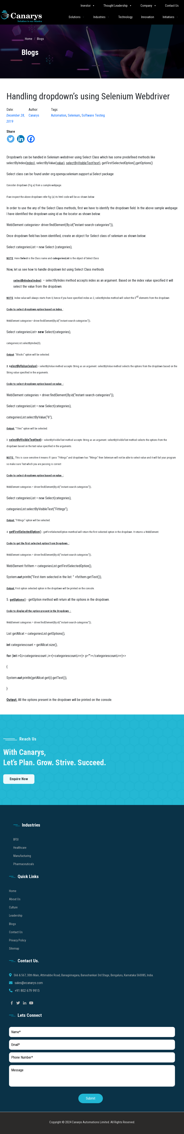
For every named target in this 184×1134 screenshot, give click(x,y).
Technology (125, 17)
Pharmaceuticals (23, 871)
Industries (101, 17)
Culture (13, 914)
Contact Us (172, 5)
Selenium (74, 115)
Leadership (15, 923)
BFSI (16, 847)
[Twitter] (10, 139)
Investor (88, 5)
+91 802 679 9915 (27, 998)
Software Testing (93, 115)
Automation (58, 115)
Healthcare (19, 855)
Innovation (147, 17)
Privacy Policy (17, 947)
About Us (14, 906)
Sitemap (14, 956)
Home (28, 39)
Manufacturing (22, 863)
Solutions (77, 17)
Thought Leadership (118, 5)
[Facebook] (31, 139)
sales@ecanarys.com (29, 990)
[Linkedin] (21, 139)
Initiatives (171, 17)
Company (148, 5)
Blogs (40, 39)
